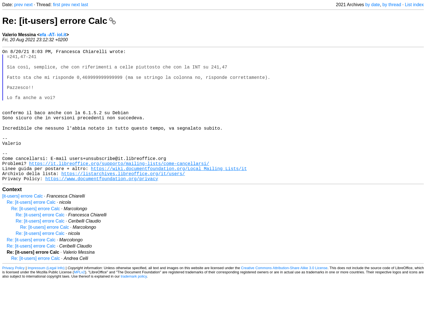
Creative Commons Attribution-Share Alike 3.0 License (284, 296)
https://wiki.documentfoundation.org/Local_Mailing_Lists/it (169, 194)
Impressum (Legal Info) (46, 296)
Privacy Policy (13, 296)
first (56, 4)
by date (372, 4)
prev (18, 4)
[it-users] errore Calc (22, 224)
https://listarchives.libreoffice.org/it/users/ (123, 201)
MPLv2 (79, 300)
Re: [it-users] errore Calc (59, 21)
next (28, 4)
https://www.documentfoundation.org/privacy (101, 207)
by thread (391, 4)
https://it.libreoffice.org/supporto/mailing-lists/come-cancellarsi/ (119, 188)
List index (414, 4)
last (84, 4)
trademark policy (134, 305)
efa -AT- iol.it (53, 34)
